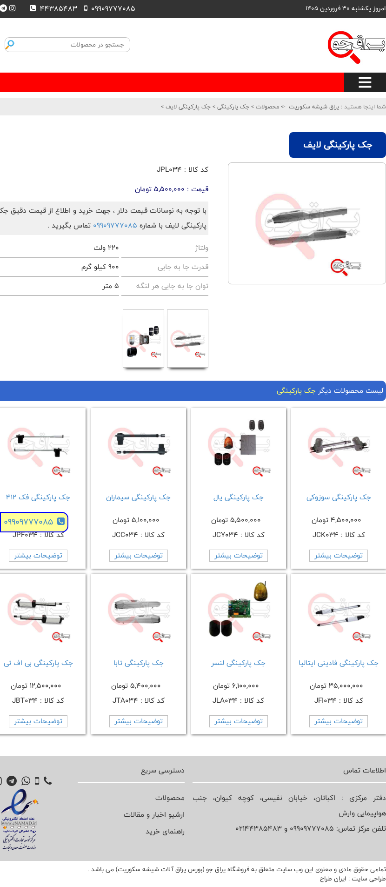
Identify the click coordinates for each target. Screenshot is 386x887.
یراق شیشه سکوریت (314, 106)
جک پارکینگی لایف (187, 106)
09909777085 (115, 225)
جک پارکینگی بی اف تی (38, 663)
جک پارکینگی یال (238, 497)
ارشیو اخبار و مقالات (154, 814)
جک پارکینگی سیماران (138, 497)
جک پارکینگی (232, 106)
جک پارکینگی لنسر (238, 663)
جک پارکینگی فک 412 (38, 497)
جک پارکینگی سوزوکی (338, 497)
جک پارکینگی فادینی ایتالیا (339, 663)
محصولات (266, 106)
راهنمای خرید (165, 831)
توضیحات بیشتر (338, 555)
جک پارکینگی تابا (138, 663)
